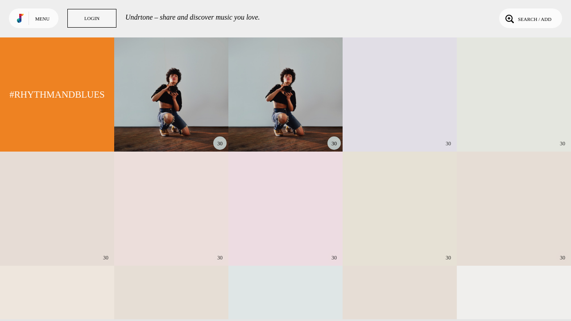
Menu (42, 18)
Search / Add (527, 18)
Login (91, 18)
